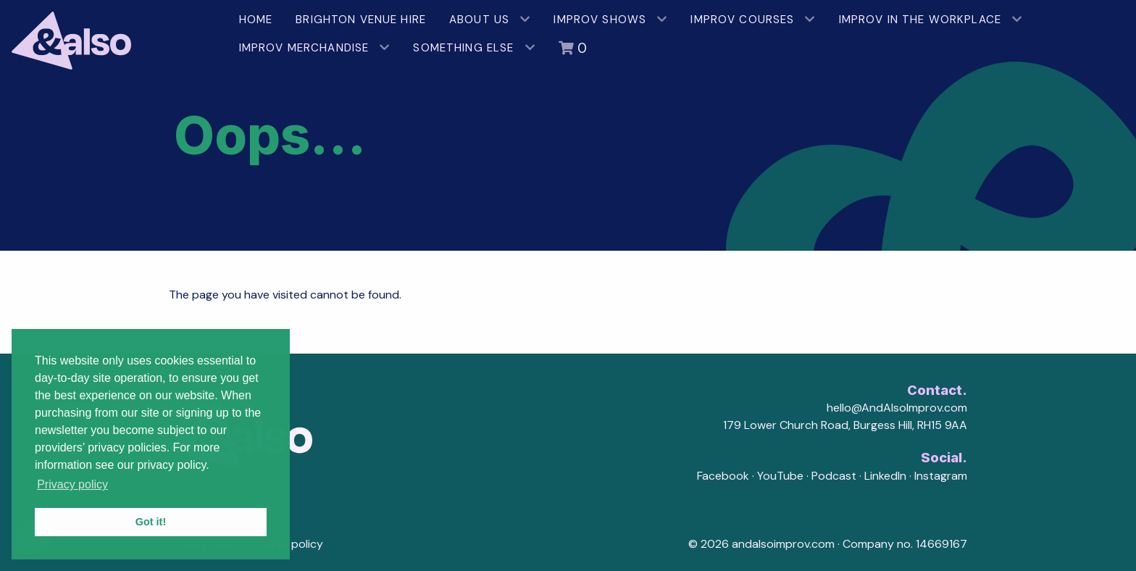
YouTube (780, 475)
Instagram (940, 475)
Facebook (723, 475)
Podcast (833, 475)
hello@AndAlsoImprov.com (897, 407)
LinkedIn (885, 475)
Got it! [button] (150, 522)
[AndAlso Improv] (113, 35)
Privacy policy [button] (72, 484)
